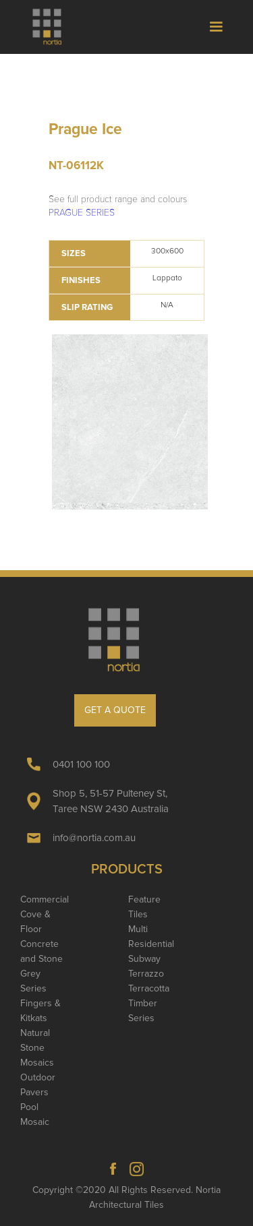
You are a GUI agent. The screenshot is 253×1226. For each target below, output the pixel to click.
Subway (144, 958)
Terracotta (148, 988)
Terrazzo (146, 973)
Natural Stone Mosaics (37, 1047)
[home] (53, 27)
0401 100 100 (81, 764)
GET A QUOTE (115, 710)
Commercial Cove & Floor (44, 914)
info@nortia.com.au (94, 838)
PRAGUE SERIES (82, 212)
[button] (216, 27)
